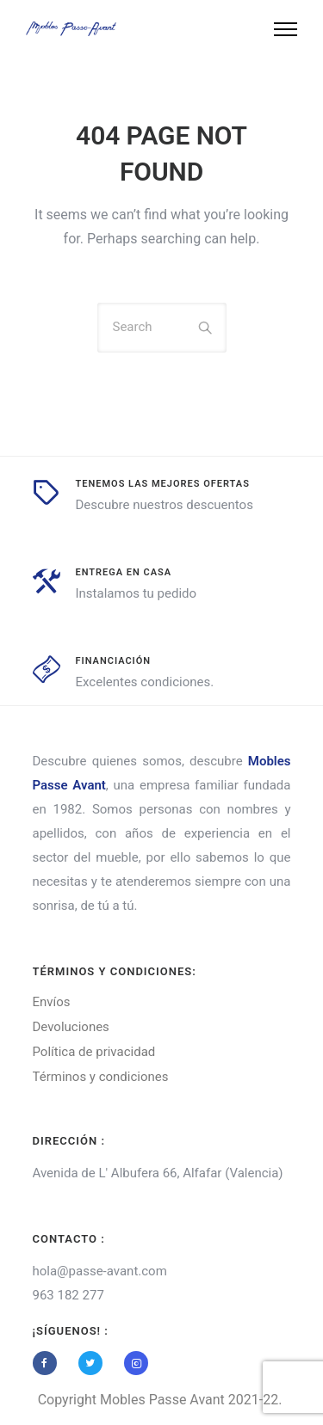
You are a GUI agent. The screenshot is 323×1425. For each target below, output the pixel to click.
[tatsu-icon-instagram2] (136, 1363)
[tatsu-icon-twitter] (94, 1363)
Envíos (52, 1002)
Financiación (114, 660)
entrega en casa (124, 572)
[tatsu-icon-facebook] (49, 1363)
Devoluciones (71, 1027)
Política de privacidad (94, 1052)
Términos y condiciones (101, 1076)
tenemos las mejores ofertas (163, 483)
